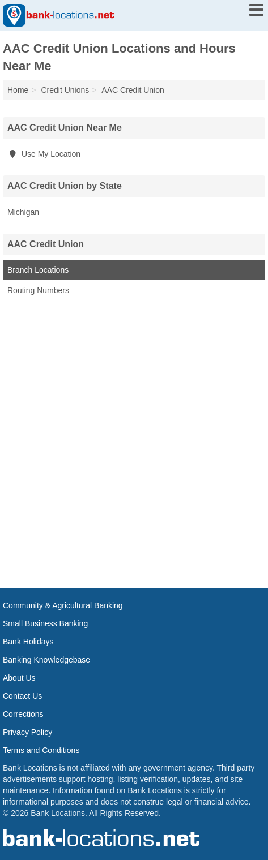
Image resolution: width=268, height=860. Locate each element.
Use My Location (43, 153)
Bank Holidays (28, 641)
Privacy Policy (27, 732)
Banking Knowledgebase (46, 659)
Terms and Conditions (41, 750)
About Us (19, 677)
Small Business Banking (45, 623)
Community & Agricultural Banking (63, 605)
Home (17, 89)
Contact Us (22, 695)
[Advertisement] (134, 440)
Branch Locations (38, 269)
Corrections (23, 714)
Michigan (23, 212)
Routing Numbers (38, 290)
